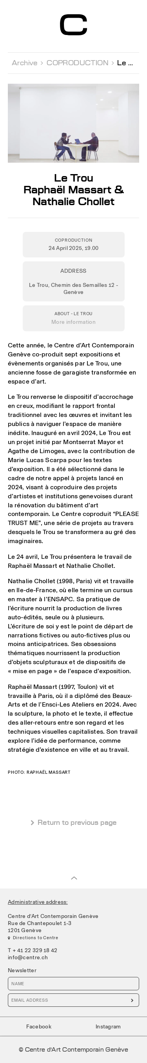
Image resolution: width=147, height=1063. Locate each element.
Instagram (108, 1026)
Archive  (28, 62)
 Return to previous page (73, 822)
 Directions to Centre (33, 937)
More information (73, 322)
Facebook (38, 1026)
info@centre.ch (28, 957)
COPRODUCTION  (80, 62)
